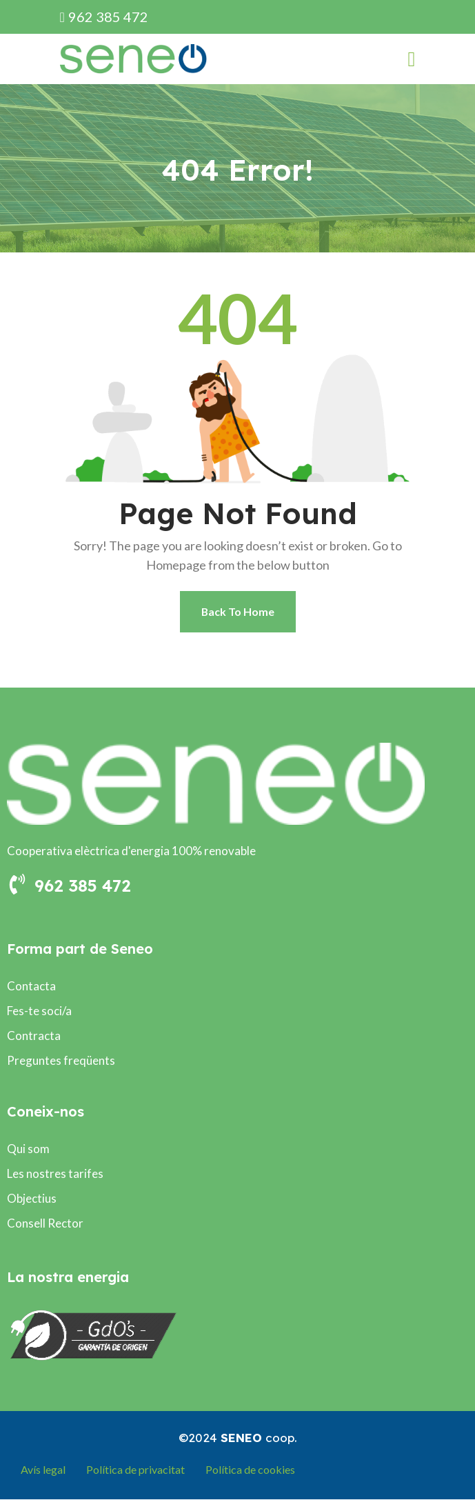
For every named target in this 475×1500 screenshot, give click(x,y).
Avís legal (43, 1470)
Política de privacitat (135, 1470)
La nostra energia (68, 1277)
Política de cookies (250, 1470)
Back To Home (237, 611)
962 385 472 (104, 16)
